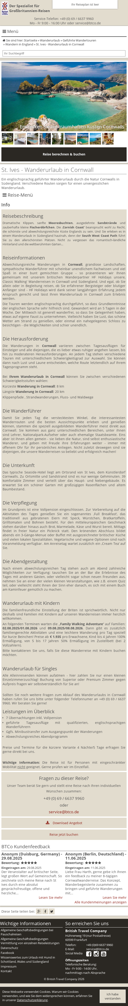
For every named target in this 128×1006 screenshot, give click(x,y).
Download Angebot (64, 823)
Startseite (30, 40)
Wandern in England (19, 44)
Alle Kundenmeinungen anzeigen (101, 902)
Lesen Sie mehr (51, 897)
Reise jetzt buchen (63, 834)
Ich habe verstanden (113, 996)
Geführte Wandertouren (79, 40)
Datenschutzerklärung (32, 1000)
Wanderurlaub (50, 40)
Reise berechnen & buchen (64, 154)
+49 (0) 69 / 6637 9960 (77, 18)
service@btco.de (88, 23)
